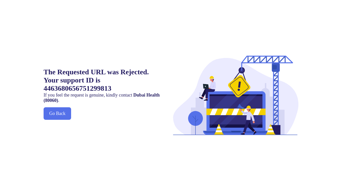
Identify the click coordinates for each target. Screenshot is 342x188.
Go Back (57, 113)
